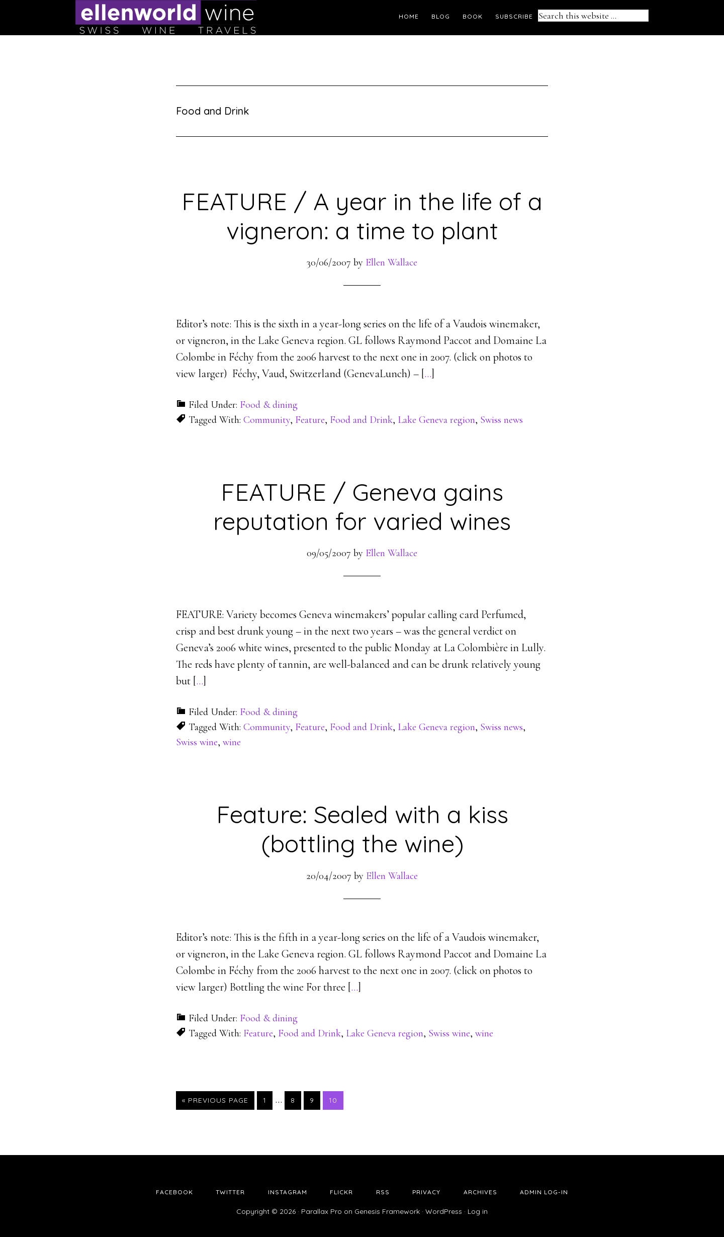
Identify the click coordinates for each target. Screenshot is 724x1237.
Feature (310, 420)
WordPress (443, 1211)
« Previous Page (215, 1100)
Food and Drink (361, 420)
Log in (478, 1211)
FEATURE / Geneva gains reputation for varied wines (362, 506)
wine (232, 742)
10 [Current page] (335, 1100)
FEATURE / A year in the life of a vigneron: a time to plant (362, 215)
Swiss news (501, 420)
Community (266, 420)
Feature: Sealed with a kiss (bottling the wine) (362, 828)
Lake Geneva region (436, 420)
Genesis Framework (387, 1211)
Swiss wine (197, 742)
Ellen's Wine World (165, 17)
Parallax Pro (321, 1211)
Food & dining (269, 405)
